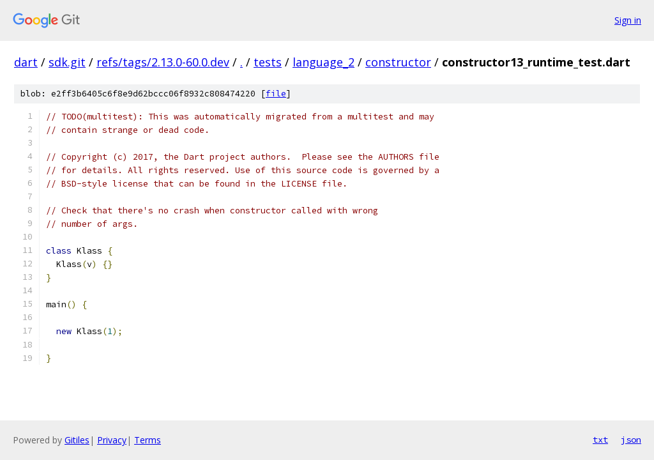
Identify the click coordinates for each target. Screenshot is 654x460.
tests (268, 62)
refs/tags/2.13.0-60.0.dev (162, 62)
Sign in (627, 20)
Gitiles (77, 440)
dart (26, 62)
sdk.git (67, 62)
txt (600, 439)
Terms (147, 440)
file (276, 93)
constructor (398, 62)
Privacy (111, 440)
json (631, 439)
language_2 (323, 62)
